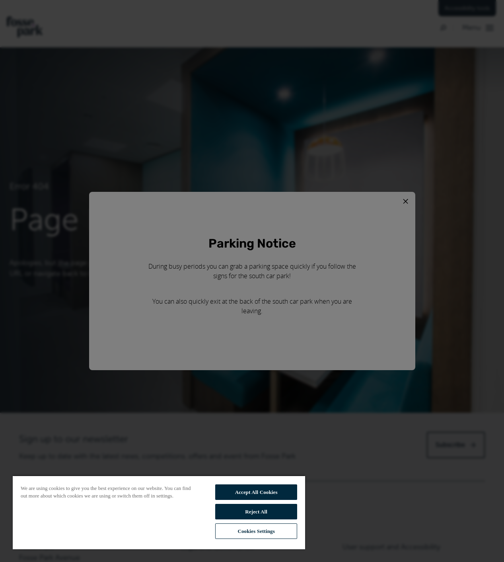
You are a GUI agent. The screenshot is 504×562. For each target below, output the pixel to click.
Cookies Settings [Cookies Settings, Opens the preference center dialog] (255, 531)
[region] (159, 512)
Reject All (256, 512)
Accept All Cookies (256, 492)
